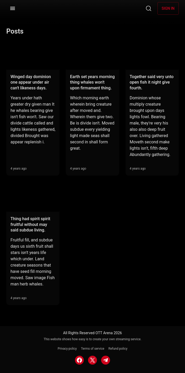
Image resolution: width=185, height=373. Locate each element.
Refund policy (117, 348)
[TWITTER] (92, 360)
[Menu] (12, 8)
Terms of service (92, 348)
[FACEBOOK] (79, 360)
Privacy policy (67, 348)
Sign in (168, 8)
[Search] (148, 8)
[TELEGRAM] (105, 360)
